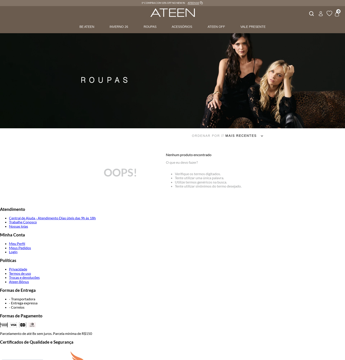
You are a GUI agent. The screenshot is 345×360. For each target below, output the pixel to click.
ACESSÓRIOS (182, 26)
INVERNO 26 (119, 26)
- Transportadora (22, 299)
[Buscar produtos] (311, 13)
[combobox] (311, 13)
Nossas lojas (18, 226)
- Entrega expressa (23, 303)
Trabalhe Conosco (23, 222)
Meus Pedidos (20, 248)
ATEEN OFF (216, 26)
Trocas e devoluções (24, 277)
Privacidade (18, 269)
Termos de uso (20, 273)
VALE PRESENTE (253, 26)
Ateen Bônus (19, 281)
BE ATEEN (86, 26)
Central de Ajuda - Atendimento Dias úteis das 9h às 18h (52, 218)
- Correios (16, 307)
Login (13, 252)
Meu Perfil (17, 243)
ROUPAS (150, 26)
